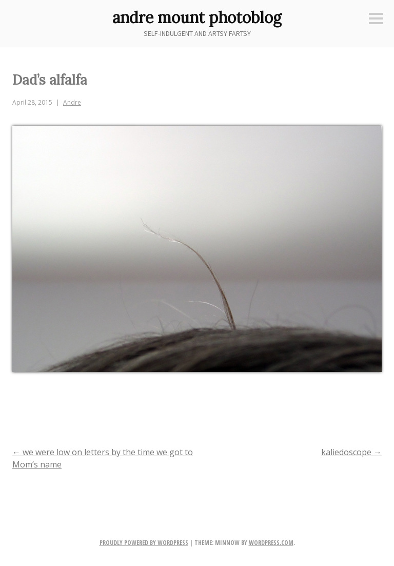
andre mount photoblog (197, 17)
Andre (72, 102)
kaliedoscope (351, 452)
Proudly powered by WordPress (144, 542)
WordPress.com (271, 542)
